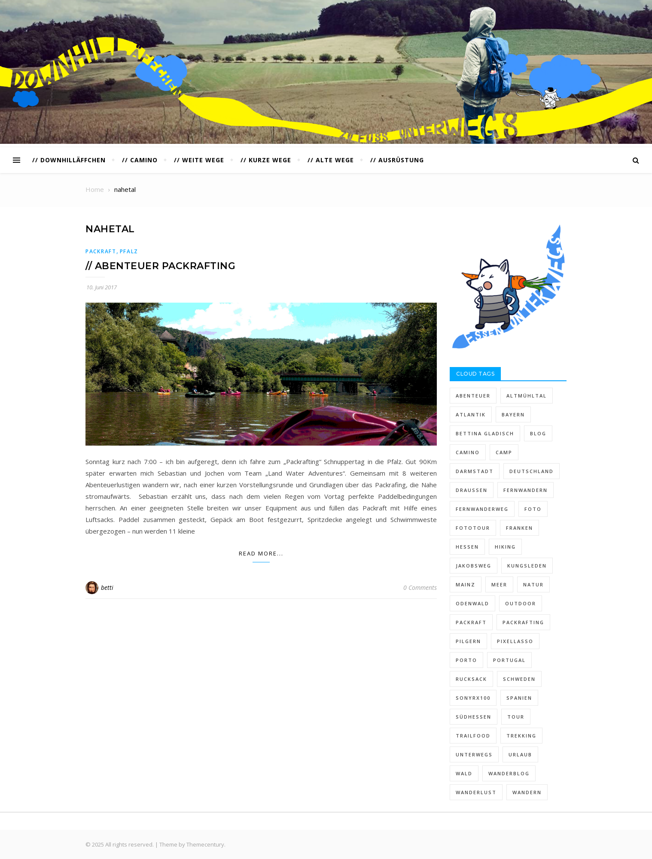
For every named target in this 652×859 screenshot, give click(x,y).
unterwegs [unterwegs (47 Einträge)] (474, 754)
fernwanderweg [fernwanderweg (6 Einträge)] (482, 509)
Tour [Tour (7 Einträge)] (515, 716)
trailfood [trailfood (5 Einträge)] (473, 735)
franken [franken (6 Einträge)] (519, 528)
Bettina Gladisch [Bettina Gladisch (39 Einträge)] (485, 433)
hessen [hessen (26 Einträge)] (467, 546)
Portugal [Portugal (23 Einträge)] (509, 660)
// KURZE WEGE (266, 160)
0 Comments (420, 587)
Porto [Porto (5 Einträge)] (466, 660)
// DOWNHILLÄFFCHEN (69, 160)
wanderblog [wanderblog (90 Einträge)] (509, 773)
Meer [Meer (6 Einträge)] (499, 584)
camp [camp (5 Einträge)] (504, 452)
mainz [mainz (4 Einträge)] (465, 584)
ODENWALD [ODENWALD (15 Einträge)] (472, 603)
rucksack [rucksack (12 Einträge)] (471, 679)
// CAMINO (140, 160)
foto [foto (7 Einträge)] (533, 509)
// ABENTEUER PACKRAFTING (160, 266)
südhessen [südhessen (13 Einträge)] (473, 716)
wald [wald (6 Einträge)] (464, 773)
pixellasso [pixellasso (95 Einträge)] (515, 641)
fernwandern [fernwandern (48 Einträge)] (525, 490)
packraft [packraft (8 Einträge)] (471, 622)
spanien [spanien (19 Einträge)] (519, 698)
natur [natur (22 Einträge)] (533, 584)
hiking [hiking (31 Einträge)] (505, 546)
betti (107, 587)
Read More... (261, 553)
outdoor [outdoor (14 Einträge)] (520, 603)
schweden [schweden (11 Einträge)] (519, 679)
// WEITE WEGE (199, 160)
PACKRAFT (100, 251)
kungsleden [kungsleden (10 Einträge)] (527, 565)
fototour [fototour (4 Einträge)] (473, 528)
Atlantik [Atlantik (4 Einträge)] (471, 414)
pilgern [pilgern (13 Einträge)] (468, 641)
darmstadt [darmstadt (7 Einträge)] (475, 471)
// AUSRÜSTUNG (397, 160)
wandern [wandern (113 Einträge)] (527, 792)
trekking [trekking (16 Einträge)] (521, 735)
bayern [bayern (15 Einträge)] (513, 414)
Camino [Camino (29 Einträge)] (468, 452)
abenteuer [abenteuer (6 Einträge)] (473, 395)
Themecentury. (205, 844)
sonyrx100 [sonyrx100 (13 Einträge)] (473, 698)
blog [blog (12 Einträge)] (538, 433)
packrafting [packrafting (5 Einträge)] (523, 622)
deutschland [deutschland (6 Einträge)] (531, 471)
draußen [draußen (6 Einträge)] (471, 490)
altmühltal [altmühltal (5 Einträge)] (526, 395)
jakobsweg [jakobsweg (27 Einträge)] (473, 565)
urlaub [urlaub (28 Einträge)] (520, 754)
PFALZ (129, 251)
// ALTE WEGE (331, 160)
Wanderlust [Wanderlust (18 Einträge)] (476, 792)
